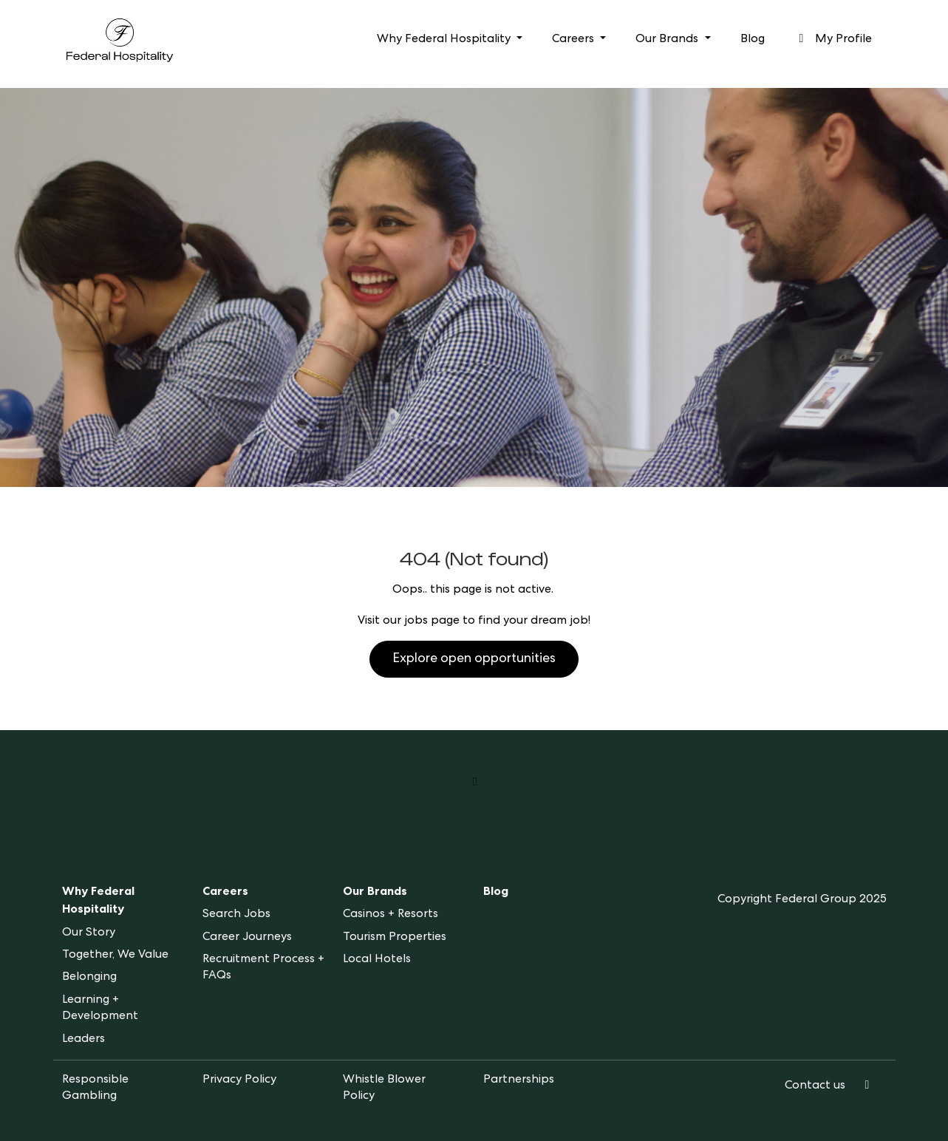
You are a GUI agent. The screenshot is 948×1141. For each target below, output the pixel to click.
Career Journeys (247, 938)
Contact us (815, 1086)
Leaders (83, 1040)
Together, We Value (115, 955)
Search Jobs (236, 915)
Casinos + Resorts (390, 915)
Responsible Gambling (95, 1088)
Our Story (88, 933)
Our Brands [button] (668, 40)
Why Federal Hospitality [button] (445, 40)
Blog (752, 40)
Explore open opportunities (474, 659)
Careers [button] (574, 40)
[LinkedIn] (867, 1086)
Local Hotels (377, 960)
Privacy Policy (239, 1080)
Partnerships (518, 1080)
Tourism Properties (394, 938)
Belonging (89, 978)
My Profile (833, 39)
